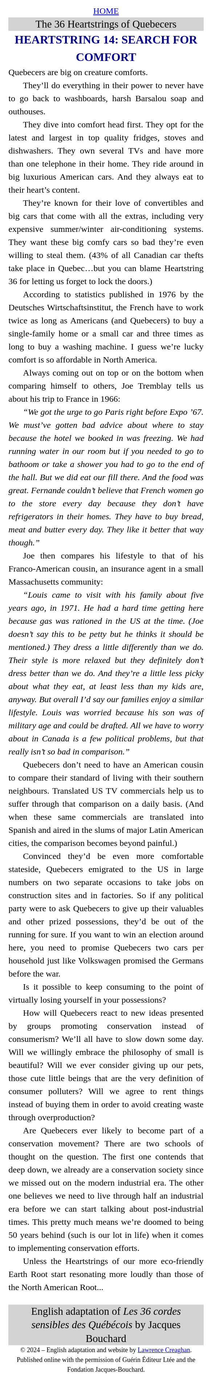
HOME (106, 11)
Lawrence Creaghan (164, 1350)
